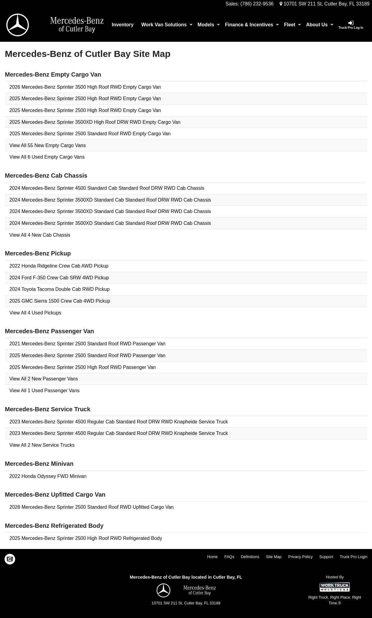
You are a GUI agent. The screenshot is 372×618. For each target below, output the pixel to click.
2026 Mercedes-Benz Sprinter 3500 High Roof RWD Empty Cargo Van (85, 87)
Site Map (273, 556)
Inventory (123, 24)
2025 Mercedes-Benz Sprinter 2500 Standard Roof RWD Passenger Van (87, 355)
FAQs (229, 556)
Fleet (292, 24)
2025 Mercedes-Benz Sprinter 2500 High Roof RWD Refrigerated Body (85, 538)
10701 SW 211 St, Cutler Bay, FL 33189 (325, 3)
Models (209, 24)
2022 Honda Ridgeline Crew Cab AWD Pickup (58, 265)
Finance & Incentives (252, 24)
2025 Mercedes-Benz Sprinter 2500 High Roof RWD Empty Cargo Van (85, 98)
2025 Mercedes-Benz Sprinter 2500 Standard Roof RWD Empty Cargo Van (90, 133)
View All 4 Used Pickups (35, 312)
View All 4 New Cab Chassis (39, 235)
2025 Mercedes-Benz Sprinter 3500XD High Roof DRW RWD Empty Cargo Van (95, 122)
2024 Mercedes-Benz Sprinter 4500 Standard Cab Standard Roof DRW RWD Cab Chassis (106, 188)
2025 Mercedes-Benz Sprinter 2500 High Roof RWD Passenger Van (82, 367)
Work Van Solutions (166, 24)
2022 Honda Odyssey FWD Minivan (47, 476)
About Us (319, 24)
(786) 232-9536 (257, 3)
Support (326, 556)
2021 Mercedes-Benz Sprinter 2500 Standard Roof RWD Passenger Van (87, 343)
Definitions (250, 556)
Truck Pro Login (353, 556)
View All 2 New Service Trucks (42, 445)
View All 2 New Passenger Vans (43, 378)
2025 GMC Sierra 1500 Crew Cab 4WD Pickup (59, 301)
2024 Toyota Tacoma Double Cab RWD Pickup (59, 289)
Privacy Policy (300, 556)
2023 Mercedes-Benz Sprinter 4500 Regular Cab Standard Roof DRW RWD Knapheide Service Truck (118, 421)
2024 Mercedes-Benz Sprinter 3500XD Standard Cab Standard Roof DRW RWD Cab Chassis (110, 199)
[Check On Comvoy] (10, 559)
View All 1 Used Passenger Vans (44, 390)
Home (212, 556)
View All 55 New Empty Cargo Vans (47, 145)
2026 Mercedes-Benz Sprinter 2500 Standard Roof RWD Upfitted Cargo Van (91, 507)
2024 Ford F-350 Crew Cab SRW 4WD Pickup (59, 277)
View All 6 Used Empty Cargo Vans (47, 156)
